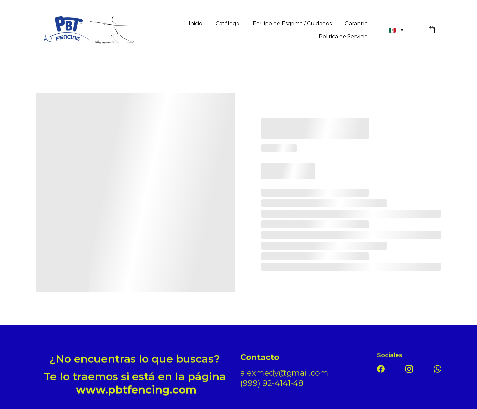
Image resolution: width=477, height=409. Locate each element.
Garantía (356, 23)
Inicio (195, 23)
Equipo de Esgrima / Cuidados (292, 23)
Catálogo (227, 23)
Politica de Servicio (343, 36)
